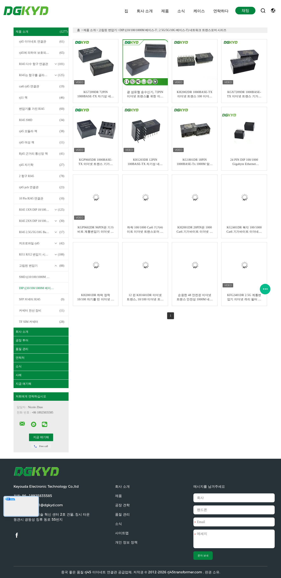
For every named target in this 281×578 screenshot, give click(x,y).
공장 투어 (22, 340)
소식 (181, 10)
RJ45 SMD (41, 120)
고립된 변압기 (41, 266)
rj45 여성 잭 (41, 142)
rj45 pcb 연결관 (41, 187)
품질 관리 (22, 349)
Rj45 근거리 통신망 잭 (41, 154)
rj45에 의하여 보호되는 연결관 (41, 53)
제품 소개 (42, 31)
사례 (19, 375)
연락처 (20, 357)
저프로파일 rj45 (41, 243)
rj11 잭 (41, 98)
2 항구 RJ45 (41, 176)
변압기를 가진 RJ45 (41, 109)
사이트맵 (122, 533)
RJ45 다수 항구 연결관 (41, 64)
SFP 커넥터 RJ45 (41, 299)
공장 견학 (122, 505)
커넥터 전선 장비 (41, 311)
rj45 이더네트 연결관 (41, 42)
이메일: (38, 505)
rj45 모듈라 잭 (41, 131)
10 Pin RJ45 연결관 (41, 198)
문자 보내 (203, 555)
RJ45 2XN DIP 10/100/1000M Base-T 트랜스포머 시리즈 (42, 221)
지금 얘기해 (23, 383)
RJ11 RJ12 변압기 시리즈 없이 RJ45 (42, 255)
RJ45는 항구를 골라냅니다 (41, 75)
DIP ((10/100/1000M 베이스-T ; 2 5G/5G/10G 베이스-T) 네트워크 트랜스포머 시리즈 (42, 288)
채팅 (245, 10)
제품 (165, 10)
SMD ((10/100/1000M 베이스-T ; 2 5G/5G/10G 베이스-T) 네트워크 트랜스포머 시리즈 (42, 277)
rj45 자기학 (41, 165)
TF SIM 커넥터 (41, 322)
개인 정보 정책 (126, 542)
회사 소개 (145, 10)
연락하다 (221, 10)
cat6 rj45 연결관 (41, 86)
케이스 (199, 10)
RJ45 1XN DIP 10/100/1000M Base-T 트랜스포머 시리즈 (42, 210)
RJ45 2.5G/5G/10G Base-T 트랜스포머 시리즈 (42, 232)
